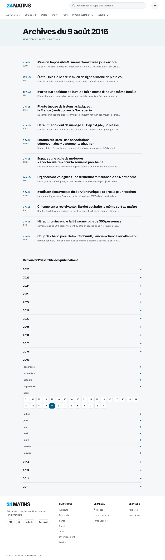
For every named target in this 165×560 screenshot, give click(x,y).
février (27, 446)
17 (116, 399)
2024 (26, 285)
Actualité (12, 15)
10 (45, 405)
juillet (27, 414)
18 (110, 399)
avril (26, 433)
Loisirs (101, 15)
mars (26, 439)
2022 (26, 302)
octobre (28, 379)
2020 (26, 318)
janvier (27, 453)
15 (129, 399)
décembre (29, 366)
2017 (26, 343)
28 (45, 399)
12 (33, 405)
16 (123, 399)
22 (84, 399)
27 (52, 399)
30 (33, 399)
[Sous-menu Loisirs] (107, 15)
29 (39, 399)
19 (103, 399)
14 (136, 399)
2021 (26, 310)
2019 (26, 326)
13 (26, 405)
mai (26, 427)
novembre (29, 373)
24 (71, 399)
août (26, 392)
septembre (29, 386)
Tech (65, 15)
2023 (26, 294)
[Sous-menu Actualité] (20, 15)
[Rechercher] (110, 5)
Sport (55, 15)
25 (65, 399)
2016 (26, 351)
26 (58, 399)
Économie (30, 15)
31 (26, 399)
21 (91, 399)
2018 (26, 335)
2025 (26, 277)
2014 (26, 462)
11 (39, 405)
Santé (44, 15)
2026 (26, 269)
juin (26, 420)
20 (97, 399)
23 (78, 399)
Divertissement (81, 15)
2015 (26, 359)
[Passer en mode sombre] (155, 5)
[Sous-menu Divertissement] (92, 15)
